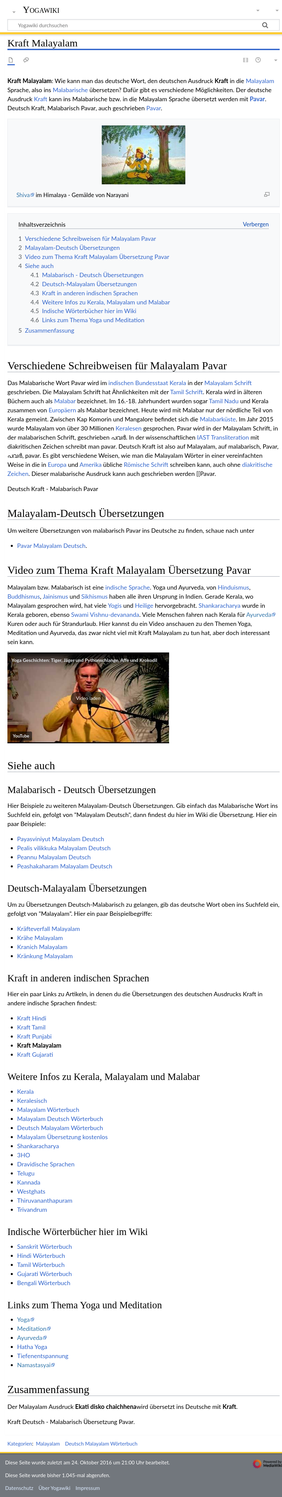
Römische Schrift (146, 464)
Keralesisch (32, 1100)
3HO (23, 1155)
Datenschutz (19, 1488)
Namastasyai (34, 1365)
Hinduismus (233, 587)
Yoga (23, 1319)
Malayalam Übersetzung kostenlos (62, 1136)
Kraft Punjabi (34, 1036)
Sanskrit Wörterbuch (44, 1246)
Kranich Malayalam (42, 946)
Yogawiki (41, 9)
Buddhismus (23, 596)
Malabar (65, 401)
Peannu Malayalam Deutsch (54, 857)
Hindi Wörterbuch (41, 1255)
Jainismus (55, 596)
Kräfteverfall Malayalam (48, 928)
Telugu (26, 1173)
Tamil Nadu (224, 401)
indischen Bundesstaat (138, 382)
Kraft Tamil (31, 1027)
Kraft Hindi (31, 1018)
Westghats (31, 1191)
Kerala (177, 382)
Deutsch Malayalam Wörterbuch (60, 1127)
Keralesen (129, 428)
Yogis (115, 605)
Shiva (23, 194)
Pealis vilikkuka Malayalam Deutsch (64, 848)
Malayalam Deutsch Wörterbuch (60, 1118)
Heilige (144, 605)
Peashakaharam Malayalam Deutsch (64, 866)
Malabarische (70, 89)
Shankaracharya (219, 605)
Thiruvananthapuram (44, 1200)
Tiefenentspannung (42, 1355)
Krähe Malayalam (40, 937)
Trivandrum (32, 1209)
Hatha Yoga (32, 1346)
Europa (57, 464)
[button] (88, 697)
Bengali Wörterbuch (43, 1282)
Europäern (62, 410)
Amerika (90, 464)
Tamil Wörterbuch (41, 1264)
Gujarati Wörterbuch (44, 1273)
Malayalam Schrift (228, 382)
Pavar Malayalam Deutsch (51, 545)
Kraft (40, 99)
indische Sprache (127, 587)
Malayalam (260, 80)
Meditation (31, 1328)
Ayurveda (259, 614)
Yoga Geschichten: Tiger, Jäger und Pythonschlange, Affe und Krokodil (84, 660)
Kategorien (19, 1443)
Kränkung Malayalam (45, 956)
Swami (80, 614)
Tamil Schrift (186, 392)
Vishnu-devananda (114, 614)
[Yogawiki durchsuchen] (143, 25)
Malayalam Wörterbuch (48, 1109)
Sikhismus (94, 596)
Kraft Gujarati (35, 1054)
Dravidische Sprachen (45, 1164)
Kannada (28, 1182)
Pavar (257, 99)
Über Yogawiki (54, 1488)
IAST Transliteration (223, 437)
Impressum (87, 1488)
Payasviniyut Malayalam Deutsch (60, 839)
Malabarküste (218, 419)
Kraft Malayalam (39, 1045)
